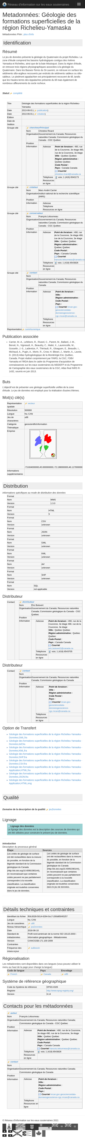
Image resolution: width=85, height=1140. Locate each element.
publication (42, 110)
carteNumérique (32, 329)
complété (17, 93)
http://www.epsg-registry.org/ (60, 990)
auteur (14, 1013)
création (41, 114)
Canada (47, 974)
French (14, 974)
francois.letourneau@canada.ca (69, 259)
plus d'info (28, 34)
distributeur (28, 602)
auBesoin (35, 948)
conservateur (36, 213)
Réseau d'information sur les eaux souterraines (35, 4)
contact (33, 272)
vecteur (31, 403)
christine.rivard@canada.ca (68, 174)
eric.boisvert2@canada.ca (60, 648)
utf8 (33, 923)
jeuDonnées (55, 809)
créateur (34, 187)
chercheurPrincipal (39, 127)
